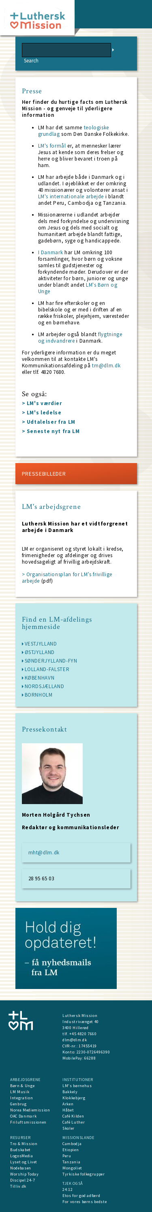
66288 (90, 1058)
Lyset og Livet (23, 1162)
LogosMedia (21, 1155)
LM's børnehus (77, 1085)
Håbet (68, 1110)
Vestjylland (41, 643)
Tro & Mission (23, 1143)
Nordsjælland (44, 686)
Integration (21, 1097)
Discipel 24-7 (22, 1180)
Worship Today (24, 1174)
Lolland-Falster (47, 669)
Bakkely (70, 1091)
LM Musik (19, 1091)
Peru (66, 1155)
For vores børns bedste (84, 1201)
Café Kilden (73, 1116)
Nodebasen (20, 1168)
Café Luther (73, 1122)
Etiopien (70, 1149)
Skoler (68, 1128)
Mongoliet (72, 1168)
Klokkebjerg (73, 1097)
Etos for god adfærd (81, 1195)
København (40, 677)
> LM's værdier (42, 403)
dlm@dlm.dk (74, 1040)
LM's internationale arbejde (71, 196)
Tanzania (71, 1162)
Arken (67, 1104)
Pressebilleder (44, 473)
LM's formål (53, 145)
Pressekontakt (45, 729)
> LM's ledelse (42, 412)
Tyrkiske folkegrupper (83, 1174)
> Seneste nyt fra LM (51, 431)
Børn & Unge (22, 1085)
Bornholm (39, 694)
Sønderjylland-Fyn (51, 660)
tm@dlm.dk (106, 365)
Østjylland (40, 652)
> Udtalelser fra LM (48, 421)
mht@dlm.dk (44, 852)
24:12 (67, 1189)
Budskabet (20, 1149)
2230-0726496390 (93, 1052)
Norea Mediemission (30, 1110)
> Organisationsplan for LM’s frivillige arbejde (67, 577)
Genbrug (18, 1104)
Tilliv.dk (18, 1186)
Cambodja (71, 1143)
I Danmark (51, 252)
